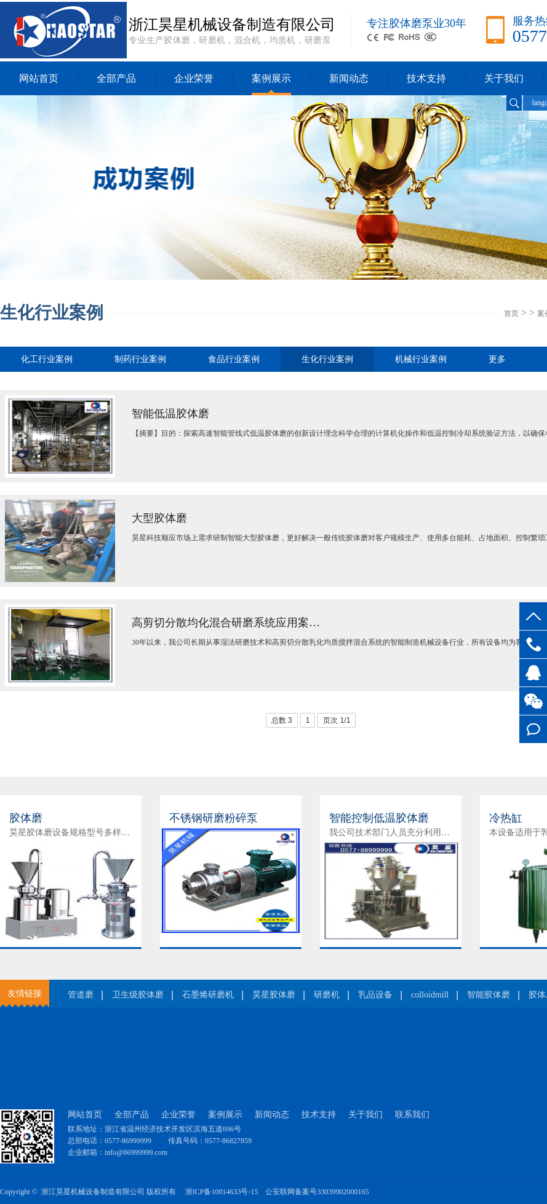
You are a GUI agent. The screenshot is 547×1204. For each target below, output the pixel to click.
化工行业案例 (47, 359)
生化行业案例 (327, 363)
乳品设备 (375, 994)
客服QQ (533, 673)
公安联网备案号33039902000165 (317, 1191)
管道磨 (81, 994)
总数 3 (281, 720)
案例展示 (271, 78)
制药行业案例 (140, 359)
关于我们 (504, 78)
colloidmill (430, 994)
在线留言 (533, 729)
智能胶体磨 (488, 994)
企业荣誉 (194, 78)
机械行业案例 (421, 359)
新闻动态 (349, 78)
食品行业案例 (234, 359)
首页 (511, 313)
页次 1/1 (336, 720)
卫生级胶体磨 (138, 994)
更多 (497, 359)
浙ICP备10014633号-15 (221, 1191)
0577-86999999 (533, 644)
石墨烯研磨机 (208, 994)
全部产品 (116, 78)
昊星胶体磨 (273, 994)
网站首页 (38, 78)
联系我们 (412, 1114)
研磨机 (327, 994)
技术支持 (426, 78)
